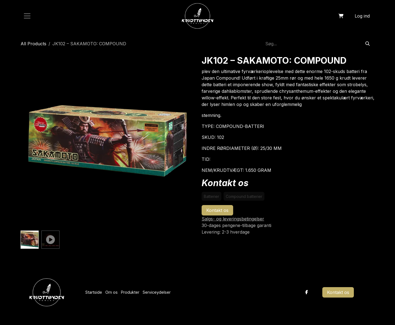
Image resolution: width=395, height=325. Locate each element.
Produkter (130, 292)
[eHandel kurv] (341, 16)
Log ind (362, 16)
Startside (93, 292)
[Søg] (367, 43)
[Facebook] (306, 292)
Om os (111, 292)
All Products (33, 43)
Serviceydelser (157, 292)
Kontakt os (217, 210)
